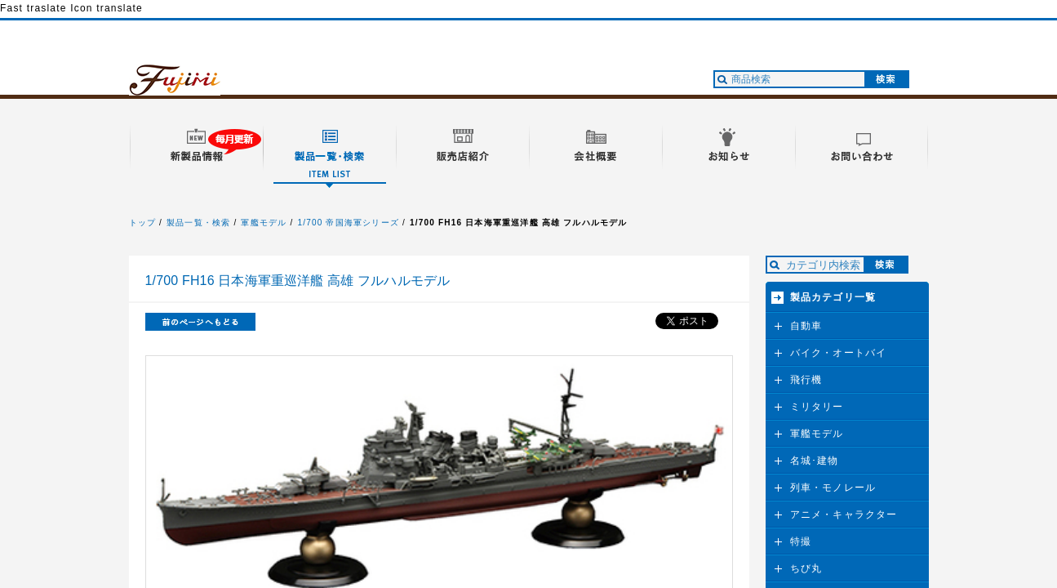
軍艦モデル (263, 222)
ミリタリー (817, 406)
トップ (143, 222)
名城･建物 (814, 460)
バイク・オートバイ (838, 353)
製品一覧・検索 (198, 222)
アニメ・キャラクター (844, 514)
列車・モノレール (833, 487)
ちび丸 (806, 568)
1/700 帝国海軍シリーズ (348, 222)
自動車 (806, 326)
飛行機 (806, 379)
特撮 (800, 541)
